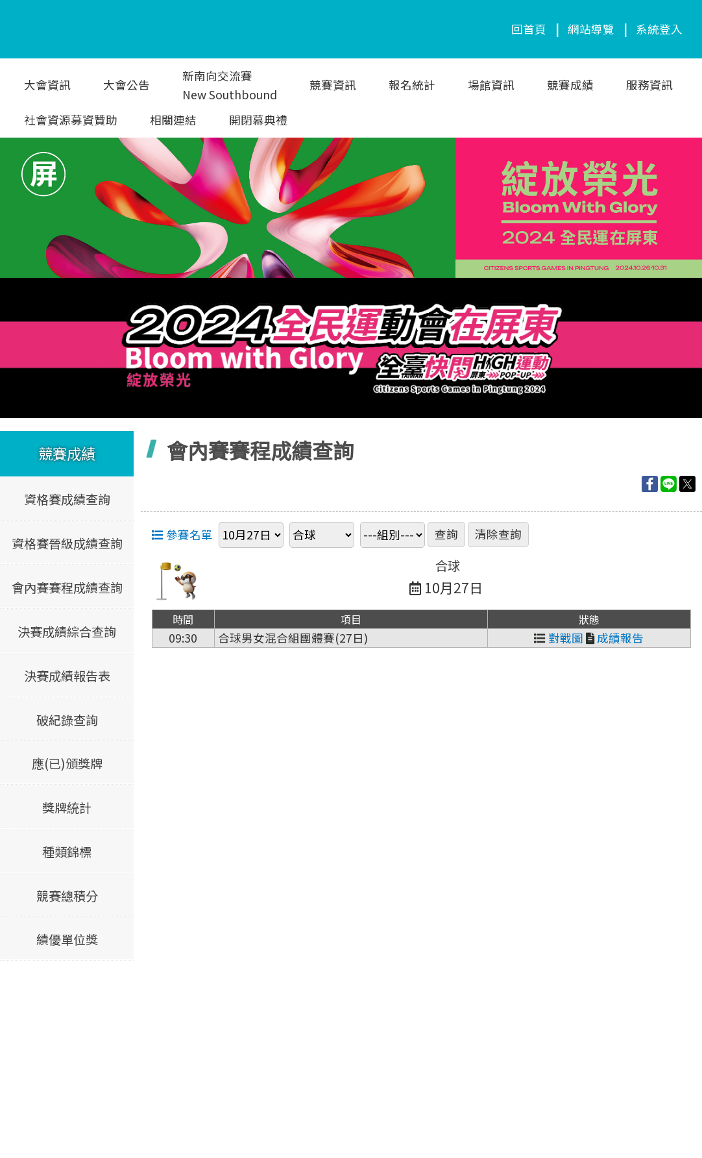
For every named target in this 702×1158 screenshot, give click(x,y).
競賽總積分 (67, 895)
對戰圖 (558, 638)
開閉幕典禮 (258, 120)
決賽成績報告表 (67, 675)
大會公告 (126, 85)
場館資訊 (491, 85)
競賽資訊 (332, 85)
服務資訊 (649, 85)
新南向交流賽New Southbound (229, 85)
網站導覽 (591, 29)
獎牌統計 (66, 807)
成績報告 (615, 638)
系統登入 (659, 29)
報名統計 (412, 85)
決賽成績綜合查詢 (67, 631)
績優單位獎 (67, 939)
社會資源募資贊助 (70, 120)
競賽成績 (570, 85)
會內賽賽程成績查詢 (67, 587)
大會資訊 (47, 85)
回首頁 (528, 29)
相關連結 (173, 120)
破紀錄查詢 (67, 719)
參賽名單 (182, 534)
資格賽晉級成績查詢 (67, 543)
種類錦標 (66, 851)
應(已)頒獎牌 (67, 763)
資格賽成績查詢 (67, 499)
